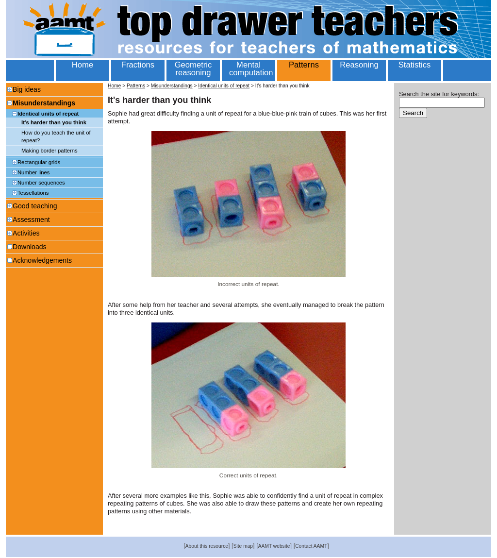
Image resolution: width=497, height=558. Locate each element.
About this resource (206, 546)
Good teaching (35, 206)
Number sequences (41, 183)
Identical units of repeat (48, 114)
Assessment (31, 219)
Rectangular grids (38, 162)
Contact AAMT (311, 546)
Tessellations (33, 193)
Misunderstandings (44, 103)
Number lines (33, 172)
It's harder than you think (53, 122)
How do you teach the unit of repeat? (56, 136)
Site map (243, 546)
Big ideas (27, 89)
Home (114, 85)
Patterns (136, 85)
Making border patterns (49, 150)
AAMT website (274, 546)
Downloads (30, 247)
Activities (26, 233)
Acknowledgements (42, 260)
